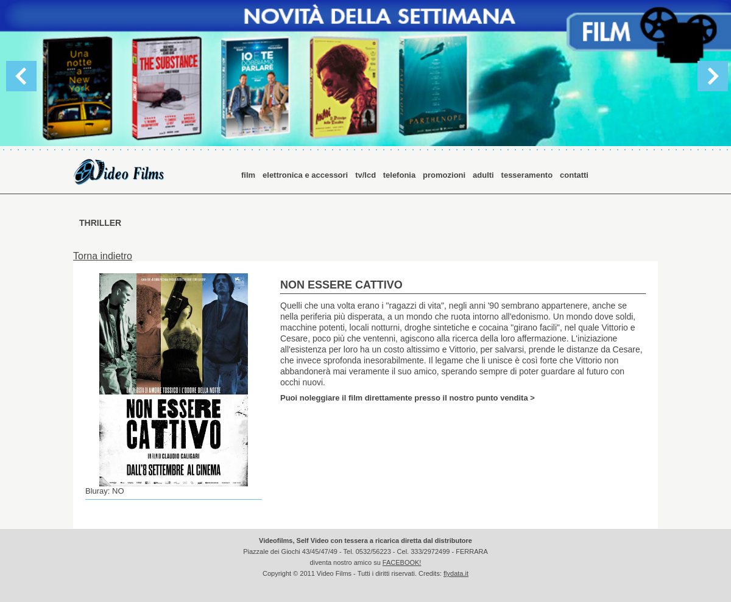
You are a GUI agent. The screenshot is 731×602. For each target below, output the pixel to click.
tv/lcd (366, 175)
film (248, 175)
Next (712, 76)
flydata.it (455, 573)
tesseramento (527, 175)
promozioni (444, 175)
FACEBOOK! (402, 562)
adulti (483, 175)
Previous (21, 76)
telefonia (399, 175)
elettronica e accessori (305, 175)
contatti (574, 175)
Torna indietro (102, 256)
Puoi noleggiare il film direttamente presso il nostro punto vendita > (407, 397)
